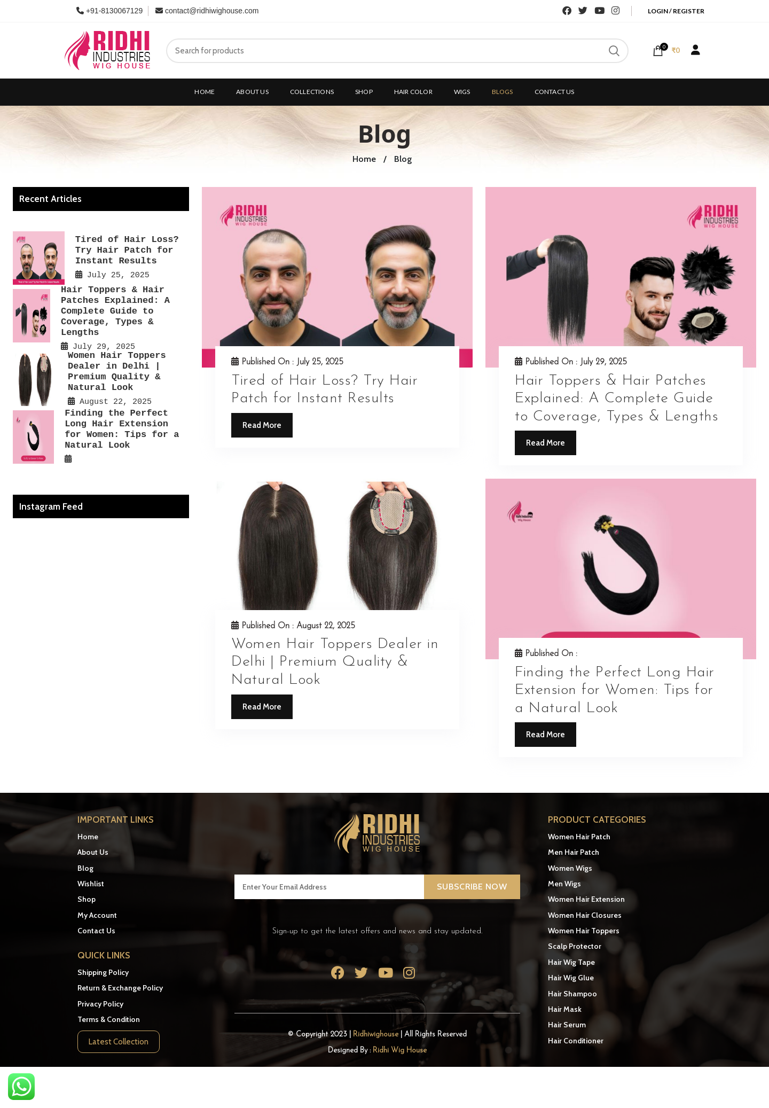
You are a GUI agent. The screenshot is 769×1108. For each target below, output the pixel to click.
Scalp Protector (574, 946)
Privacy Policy (100, 1004)
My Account (97, 915)
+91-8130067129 (109, 10)
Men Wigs (564, 883)
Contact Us (96, 930)
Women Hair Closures (585, 915)
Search (614, 50)
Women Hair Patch (579, 836)
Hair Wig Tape (571, 962)
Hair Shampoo (572, 993)
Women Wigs (570, 868)
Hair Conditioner (575, 1040)
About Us (92, 852)
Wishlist (90, 883)
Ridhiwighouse (377, 1035)
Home (87, 836)
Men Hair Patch (573, 852)
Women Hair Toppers (583, 930)
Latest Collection (118, 1042)
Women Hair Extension (586, 899)
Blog (85, 868)
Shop (86, 899)
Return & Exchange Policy (120, 988)
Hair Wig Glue (571, 977)
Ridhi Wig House (400, 1051)
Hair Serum (567, 1024)
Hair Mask (565, 1009)
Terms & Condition (108, 1019)
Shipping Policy (103, 972)
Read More (261, 425)
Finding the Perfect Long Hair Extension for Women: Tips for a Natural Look (615, 690)
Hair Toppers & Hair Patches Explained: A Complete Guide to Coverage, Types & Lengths (616, 398)
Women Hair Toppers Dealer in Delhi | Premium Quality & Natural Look (334, 662)
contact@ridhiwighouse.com (206, 10)
